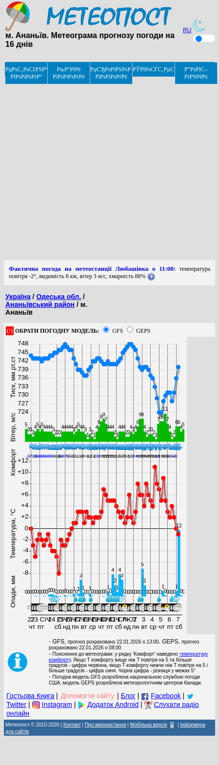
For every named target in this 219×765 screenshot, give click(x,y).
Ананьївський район (40, 304)
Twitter (16, 704)
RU (187, 30)
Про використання (105, 724)
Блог (128, 696)
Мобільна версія (148, 724)
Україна (18, 297)
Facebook (165, 696)
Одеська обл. (58, 297)
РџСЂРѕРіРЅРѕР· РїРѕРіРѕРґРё (111, 73)
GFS (117, 330)
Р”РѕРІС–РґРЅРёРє (196, 73)
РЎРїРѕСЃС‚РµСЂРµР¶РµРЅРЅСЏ (154, 69)
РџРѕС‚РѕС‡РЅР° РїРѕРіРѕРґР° (26, 73)
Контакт (72, 724)
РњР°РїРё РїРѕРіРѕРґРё (69, 73)
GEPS (143, 330)
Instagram (57, 704)
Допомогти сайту (88, 696)
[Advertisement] (91, 168)
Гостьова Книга (30, 696)
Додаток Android (113, 704)
